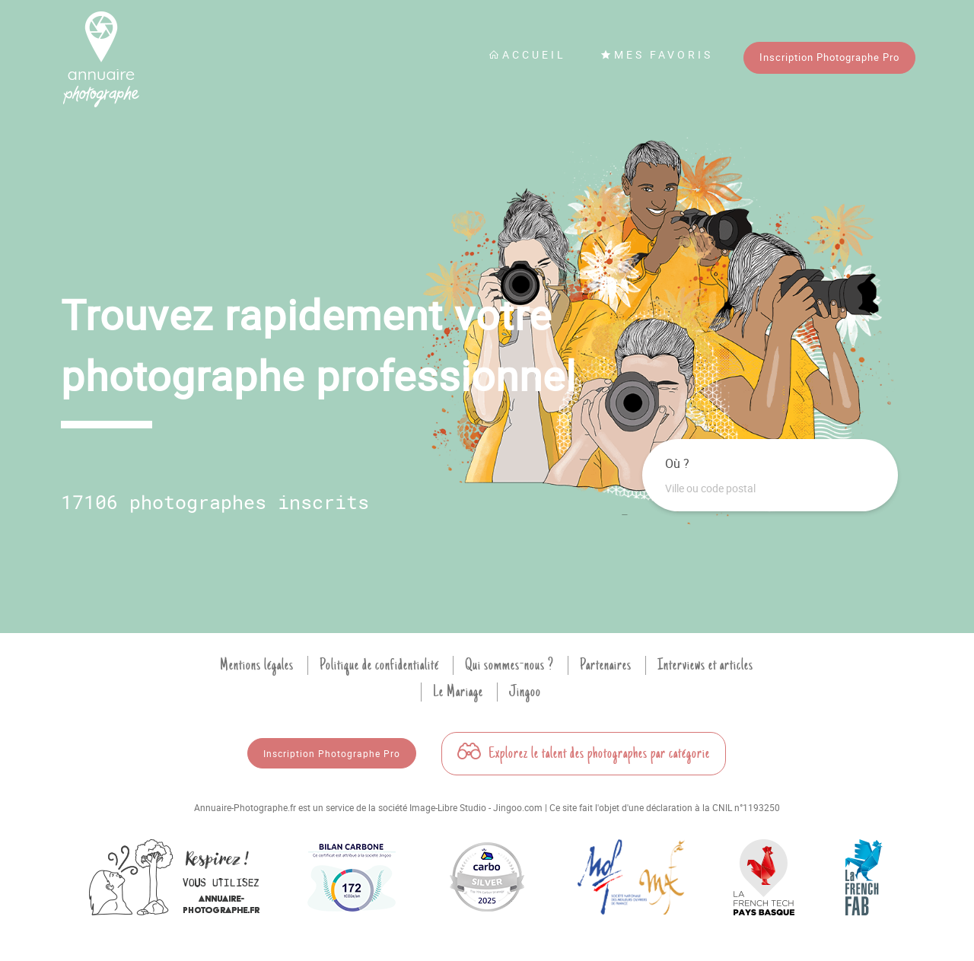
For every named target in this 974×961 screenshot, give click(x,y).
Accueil (527, 54)
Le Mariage (458, 691)
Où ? (677, 463)
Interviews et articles (705, 665)
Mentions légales (257, 665)
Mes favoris (656, 54)
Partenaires (606, 665)
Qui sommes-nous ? (509, 665)
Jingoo (525, 691)
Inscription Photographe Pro (829, 57)
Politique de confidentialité (379, 665)
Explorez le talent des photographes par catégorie (583, 753)
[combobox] (770, 488)
